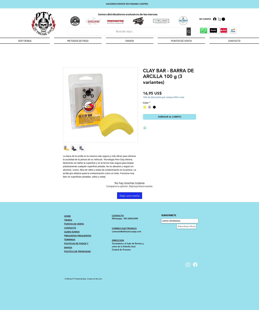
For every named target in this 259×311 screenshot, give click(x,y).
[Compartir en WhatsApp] (145, 128)
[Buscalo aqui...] (125, 32)
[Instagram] (188, 264)
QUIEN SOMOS (72, 231)
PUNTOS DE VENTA (74, 224)
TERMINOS (69, 239)
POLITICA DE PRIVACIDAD (77, 251)
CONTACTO (70, 228)
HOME (67, 216)
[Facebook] (195, 264)
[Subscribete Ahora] (186, 226)
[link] (222, 19)
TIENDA (68, 220)
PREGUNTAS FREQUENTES (77, 235)
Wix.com (99, 279)
